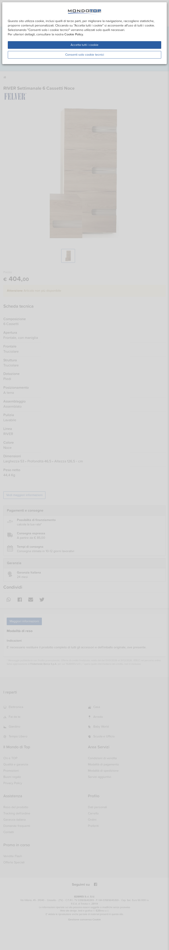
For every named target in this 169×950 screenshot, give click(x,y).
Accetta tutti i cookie (84, 45)
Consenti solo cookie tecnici (84, 55)
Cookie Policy (73, 34)
